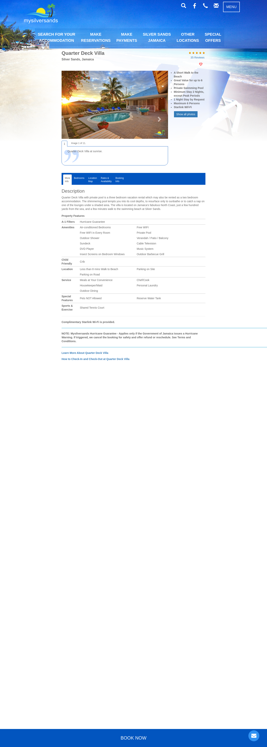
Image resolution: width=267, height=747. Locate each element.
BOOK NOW (134, 737)
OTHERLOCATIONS (188, 37)
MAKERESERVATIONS (95, 37)
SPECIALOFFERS (213, 37)
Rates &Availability (106, 180)
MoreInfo (67, 180)
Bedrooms (79, 180)
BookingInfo (119, 180)
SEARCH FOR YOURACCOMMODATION (56, 37)
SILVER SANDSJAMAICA (157, 37)
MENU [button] (231, 7)
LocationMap (92, 180)
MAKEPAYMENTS (126, 37)
